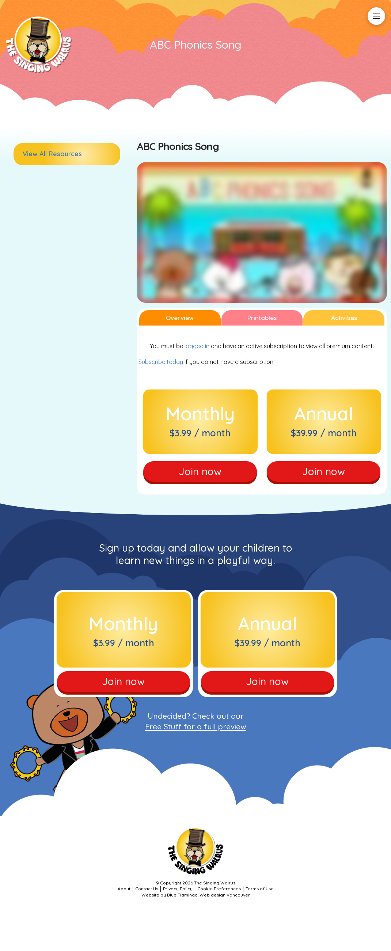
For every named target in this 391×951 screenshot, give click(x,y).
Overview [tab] (180, 318)
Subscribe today (160, 361)
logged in (197, 346)
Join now (200, 471)
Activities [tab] (344, 318)
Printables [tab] (262, 318)
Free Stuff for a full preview (195, 726)
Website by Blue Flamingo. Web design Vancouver (195, 895)
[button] (376, 16)
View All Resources (52, 154)
